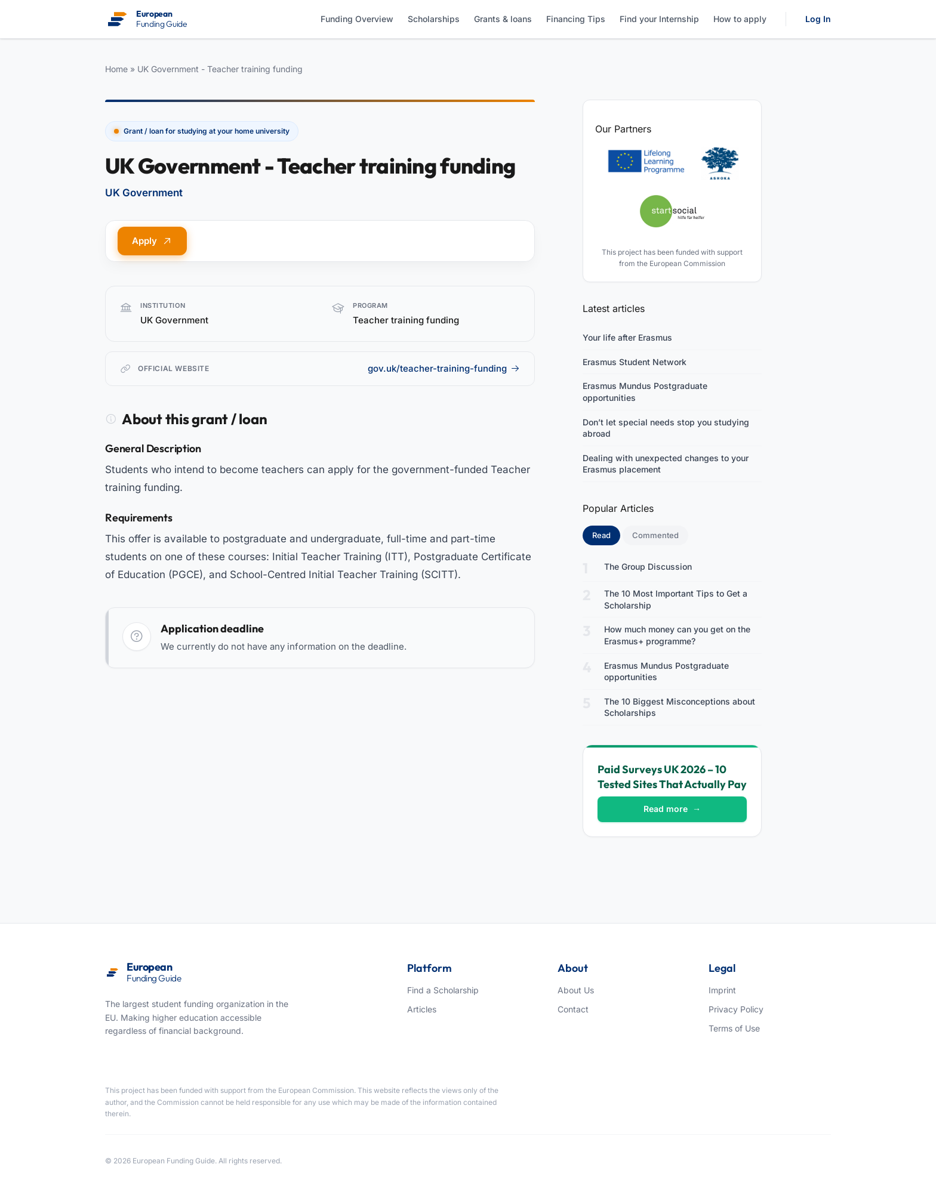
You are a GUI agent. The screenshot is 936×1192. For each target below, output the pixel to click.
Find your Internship (659, 19)
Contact (573, 1009)
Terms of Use (734, 1028)
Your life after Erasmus (627, 337)
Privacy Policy (736, 1009)
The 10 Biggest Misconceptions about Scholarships (679, 707)
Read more (672, 809)
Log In (818, 19)
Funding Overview (357, 19)
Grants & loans (503, 19)
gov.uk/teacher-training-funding (444, 368)
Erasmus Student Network (634, 362)
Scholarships (434, 19)
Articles (421, 1009)
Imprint (722, 990)
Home (116, 69)
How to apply (739, 19)
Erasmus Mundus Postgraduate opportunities (645, 392)
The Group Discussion (648, 566)
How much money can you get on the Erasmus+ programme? (677, 635)
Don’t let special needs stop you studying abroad (666, 428)
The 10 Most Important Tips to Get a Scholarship (675, 599)
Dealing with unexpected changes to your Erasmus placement (666, 464)
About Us (576, 990)
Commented (655, 535)
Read (606, 534)
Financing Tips (575, 19)
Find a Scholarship (443, 990)
